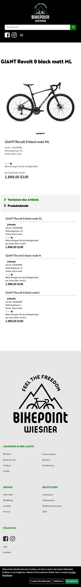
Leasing (7, 506)
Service (6, 511)
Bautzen (7, 454)
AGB (44, 511)
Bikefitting (8, 500)
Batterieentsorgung (52, 506)
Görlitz (6, 471)
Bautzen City (9, 460)
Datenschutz (48, 500)
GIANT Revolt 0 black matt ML (36, 62)
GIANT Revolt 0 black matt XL (24, 219)
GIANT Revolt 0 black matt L (23, 293)
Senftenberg (48, 465)
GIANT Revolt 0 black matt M (23, 256)
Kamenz (46, 460)
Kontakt (7, 552)
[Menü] (21, 35)
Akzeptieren (72, 581)
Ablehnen (58, 581)
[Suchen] (73, 27)
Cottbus (7, 465)
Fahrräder (8, 494)
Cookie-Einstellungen (41, 581)
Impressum (47, 494)
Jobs (5, 546)
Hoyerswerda (48, 454)
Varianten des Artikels (21, 200)
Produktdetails (16, 206)
